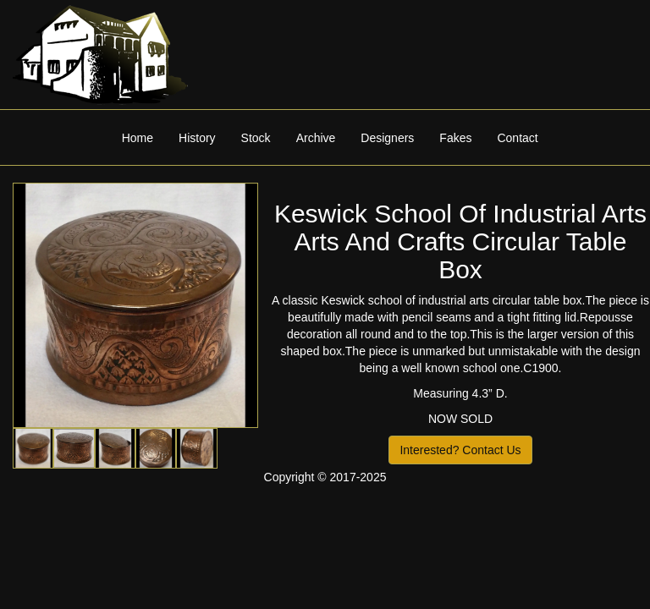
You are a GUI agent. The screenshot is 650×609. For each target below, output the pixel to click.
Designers (387, 138)
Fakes (455, 138)
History (197, 138)
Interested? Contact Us (460, 450)
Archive (316, 138)
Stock (256, 138)
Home (137, 138)
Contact (517, 138)
